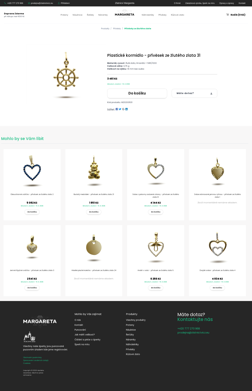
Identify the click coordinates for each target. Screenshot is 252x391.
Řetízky (90, 14)
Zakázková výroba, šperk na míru (200, 3)
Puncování (80, 329)
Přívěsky (162, 14)
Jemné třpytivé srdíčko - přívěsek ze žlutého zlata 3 (32, 270)
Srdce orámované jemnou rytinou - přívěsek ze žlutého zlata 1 (217, 195)
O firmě (177, 3)
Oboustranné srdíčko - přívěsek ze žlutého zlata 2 (32, 194)
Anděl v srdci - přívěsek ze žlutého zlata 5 (156, 270)
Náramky (103, 14)
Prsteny (64, 14)
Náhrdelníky (148, 14)
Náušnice (77, 14)
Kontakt (242, 3)
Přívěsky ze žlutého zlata (137, 28)
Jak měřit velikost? (85, 334)
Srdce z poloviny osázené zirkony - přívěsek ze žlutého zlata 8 (155, 195)
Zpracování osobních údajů (35, 360)
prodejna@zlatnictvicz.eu (42, 3)
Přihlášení (65, 3)
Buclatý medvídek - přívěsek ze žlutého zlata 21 (94, 194)
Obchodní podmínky (32, 357)
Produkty (105, 28)
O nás (78, 320)
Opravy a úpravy (226, 3)
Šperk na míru (82, 344)
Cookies (27, 363)
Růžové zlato (177, 14)
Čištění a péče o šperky (87, 339)
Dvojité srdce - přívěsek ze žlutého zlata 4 (217, 270)
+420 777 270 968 (15, 3)
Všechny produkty (136, 320)
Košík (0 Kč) (238, 14)
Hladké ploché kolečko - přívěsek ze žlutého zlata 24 (94, 270)
